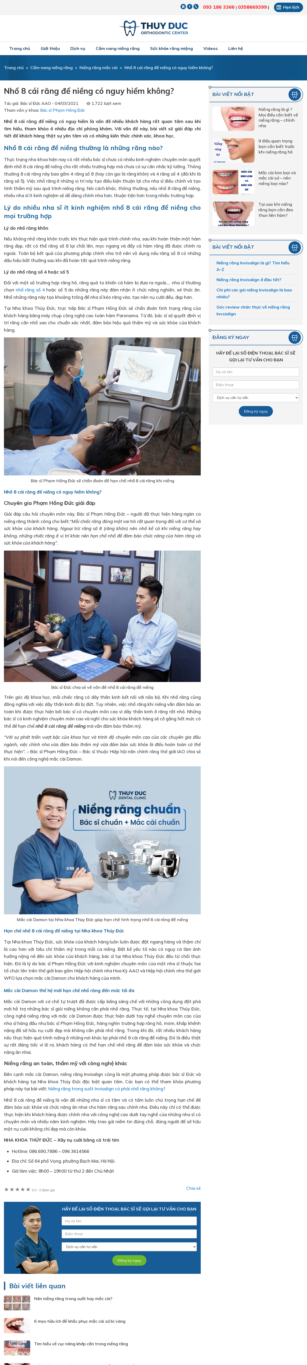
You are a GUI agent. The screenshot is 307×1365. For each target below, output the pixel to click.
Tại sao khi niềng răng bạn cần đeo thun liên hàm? (275, 210)
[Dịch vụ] (129, 1246)
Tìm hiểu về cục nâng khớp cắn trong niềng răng (81, 1343)
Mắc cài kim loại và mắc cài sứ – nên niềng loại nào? (277, 178)
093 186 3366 (219, 7)
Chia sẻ (193, 1188)
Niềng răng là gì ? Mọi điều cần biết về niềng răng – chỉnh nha (278, 117)
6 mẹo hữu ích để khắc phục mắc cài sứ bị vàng (79, 1321)
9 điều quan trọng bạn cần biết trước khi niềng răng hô (276, 146)
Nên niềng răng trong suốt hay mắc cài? (73, 1298)
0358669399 (252, 7)
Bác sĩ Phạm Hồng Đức (62, 110)
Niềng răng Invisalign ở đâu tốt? (248, 279)
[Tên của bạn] (129, 1221)
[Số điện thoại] (129, 1233)
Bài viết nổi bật (233, 94)
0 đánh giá (43, 1190)
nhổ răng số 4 (30, 289)
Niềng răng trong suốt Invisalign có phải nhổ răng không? (106, 1088)
